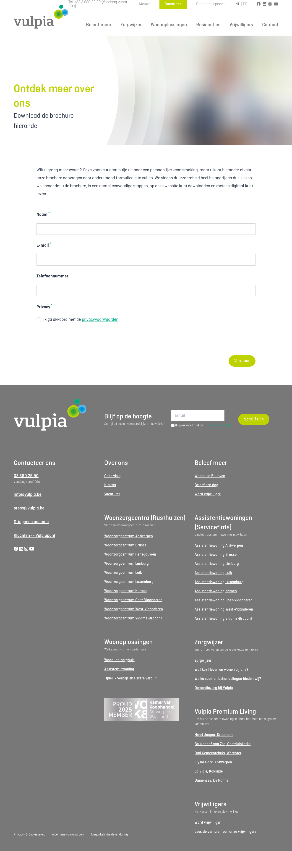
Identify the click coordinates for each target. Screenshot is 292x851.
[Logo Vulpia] (41, 17)
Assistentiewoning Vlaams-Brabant (223, 618)
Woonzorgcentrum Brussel (125, 545)
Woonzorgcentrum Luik (123, 572)
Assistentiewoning (119, 669)
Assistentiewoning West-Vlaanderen (224, 609)
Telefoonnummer (52, 276)
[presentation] (71, 339)
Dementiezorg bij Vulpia (214, 688)
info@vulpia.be (28, 494)
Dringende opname (211, 4)
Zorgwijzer (131, 25)
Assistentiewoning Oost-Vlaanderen (224, 600)
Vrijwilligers (241, 25)
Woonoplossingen (169, 25)
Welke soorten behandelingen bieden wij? (228, 678)
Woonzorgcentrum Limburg (126, 563)
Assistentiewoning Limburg (217, 563)
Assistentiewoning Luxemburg (219, 582)
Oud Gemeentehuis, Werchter (218, 753)
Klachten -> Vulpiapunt (34, 535)
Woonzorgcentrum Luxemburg (129, 582)
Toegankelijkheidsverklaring (109, 835)
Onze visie (112, 476)
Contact (270, 25)
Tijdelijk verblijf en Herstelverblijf (130, 678)
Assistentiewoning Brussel (216, 554)
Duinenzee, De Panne (211, 780)
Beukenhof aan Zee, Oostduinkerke (222, 744)
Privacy (44, 306)
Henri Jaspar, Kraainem (214, 735)
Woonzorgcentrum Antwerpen (128, 536)
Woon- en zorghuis (119, 660)
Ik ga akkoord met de (77, 320)
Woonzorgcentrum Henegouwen (130, 554)
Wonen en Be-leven (210, 476)
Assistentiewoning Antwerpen (219, 545)
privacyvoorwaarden (100, 319)
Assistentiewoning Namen (216, 591)
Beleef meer (98, 25)
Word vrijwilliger (208, 494)
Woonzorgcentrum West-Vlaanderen (133, 609)
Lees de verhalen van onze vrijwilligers (225, 831)
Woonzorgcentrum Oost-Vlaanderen (133, 600)
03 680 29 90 (26, 476)
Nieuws (144, 4)
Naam (43, 214)
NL (237, 4)
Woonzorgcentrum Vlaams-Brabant (133, 618)
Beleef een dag (206, 485)
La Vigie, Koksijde (209, 771)
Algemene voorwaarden (68, 835)
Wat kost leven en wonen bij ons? (221, 669)
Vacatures (173, 4)
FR (245, 4)
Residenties (208, 25)
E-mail (43, 245)
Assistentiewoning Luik (213, 573)
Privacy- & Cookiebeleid (29, 835)
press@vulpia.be (29, 508)
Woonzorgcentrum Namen (125, 591)
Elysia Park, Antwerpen (213, 762)
